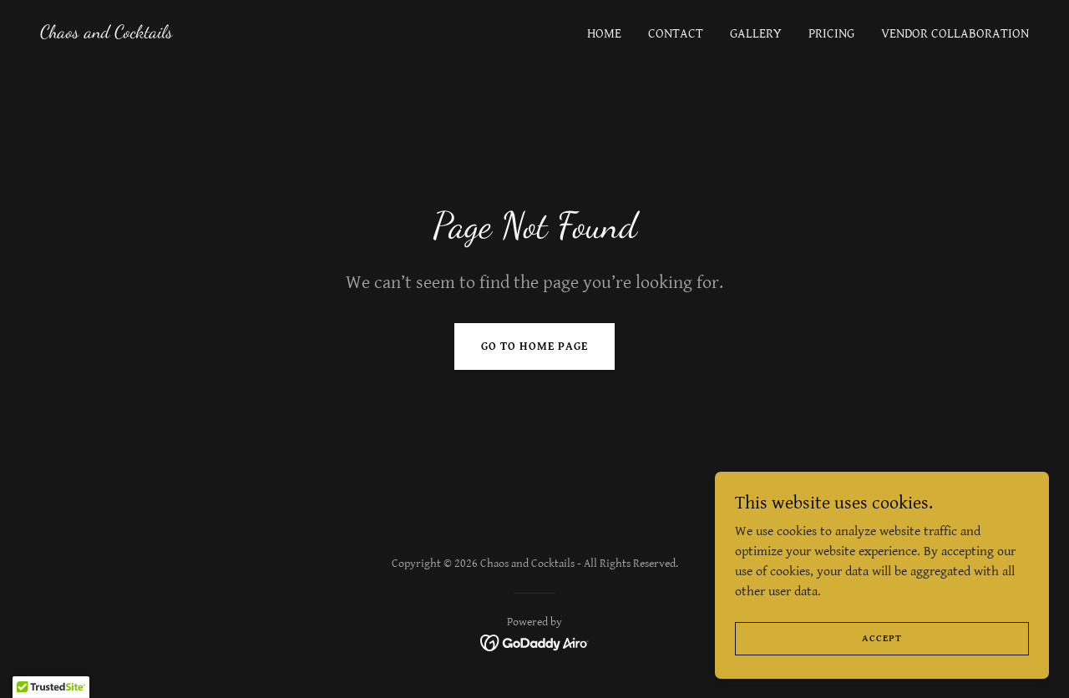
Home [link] (604, 34)
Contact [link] (675, 34)
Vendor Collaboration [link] (955, 34)
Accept (882, 638)
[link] (106, 34)
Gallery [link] (756, 34)
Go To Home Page (534, 346)
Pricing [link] (831, 34)
